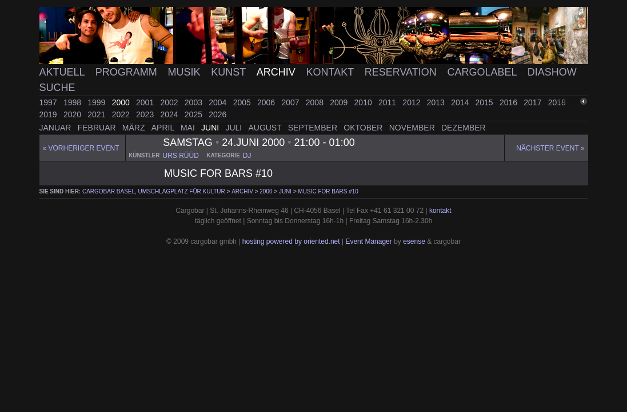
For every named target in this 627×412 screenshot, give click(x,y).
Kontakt (331, 72)
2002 (170, 102)
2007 (291, 102)
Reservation (402, 72)
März (134, 127)
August (265, 127)
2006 (267, 102)
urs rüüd (180, 156)
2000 (122, 102)
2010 (364, 102)
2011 (388, 102)
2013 (437, 102)
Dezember (463, 127)
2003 (195, 102)
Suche (57, 87)
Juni (211, 127)
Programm (127, 72)
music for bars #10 (328, 191)
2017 (534, 102)
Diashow (552, 72)
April (164, 127)
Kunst (230, 72)
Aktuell (63, 72)
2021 (97, 114)
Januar (56, 127)
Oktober (364, 127)
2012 (412, 102)
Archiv (277, 72)
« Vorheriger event (81, 148)
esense (414, 241)
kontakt (440, 211)
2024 (170, 114)
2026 (217, 114)
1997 (49, 102)
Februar (98, 127)
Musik (185, 72)
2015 (486, 102)
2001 (146, 102)
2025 (195, 114)
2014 (461, 102)
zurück (569, 101)
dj (247, 156)
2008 (316, 102)
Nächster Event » (550, 148)
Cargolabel (484, 72)
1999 (97, 102)
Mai (189, 127)
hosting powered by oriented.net (291, 241)
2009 (340, 102)
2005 (243, 102)
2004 (219, 102)
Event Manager (368, 241)
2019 (49, 114)
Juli (234, 127)
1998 (73, 102)
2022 (122, 114)
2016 (510, 102)
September (314, 127)
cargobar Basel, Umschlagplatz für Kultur (153, 191)
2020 (73, 114)
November (413, 127)
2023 (146, 114)
